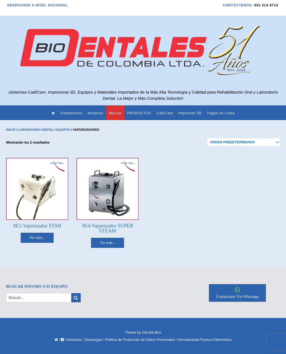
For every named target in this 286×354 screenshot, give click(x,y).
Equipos (63, 129)
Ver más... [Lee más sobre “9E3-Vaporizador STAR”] (37, 238)
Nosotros (95, 113)
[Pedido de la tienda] (243, 142)
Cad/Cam (165, 113)
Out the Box (151, 332)
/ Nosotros (73, 339)
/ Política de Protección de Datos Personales (139, 339)
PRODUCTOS (139, 113)
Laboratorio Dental (36, 129)
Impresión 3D (190, 113)
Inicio (11, 129)
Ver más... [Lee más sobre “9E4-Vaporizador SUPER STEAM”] (107, 243)
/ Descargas (92, 339)
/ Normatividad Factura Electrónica (203, 339)
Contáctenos (71, 113)
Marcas (115, 113)
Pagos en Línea (221, 113)
